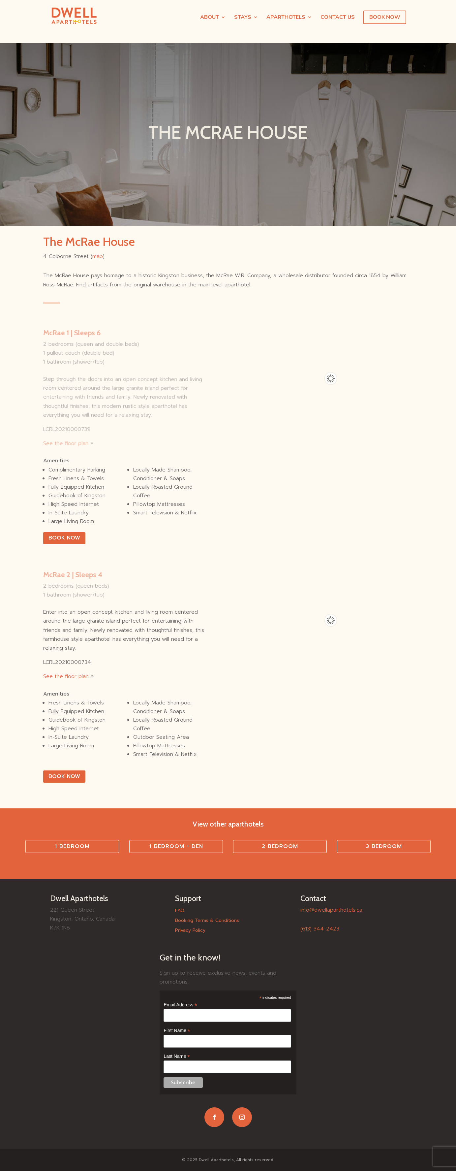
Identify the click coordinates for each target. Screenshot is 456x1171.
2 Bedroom (280, 846)
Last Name (177, 1056)
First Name (177, 1030)
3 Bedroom (384, 846)
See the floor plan (65, 443)
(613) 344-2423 (319, 929)
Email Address (180, 1005)
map (97, 256)
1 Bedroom (72, 846)
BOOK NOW (384, 17)
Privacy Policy (190, 931)
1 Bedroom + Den (176, 846)
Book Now (64, 538)
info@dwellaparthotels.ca (331, 910)
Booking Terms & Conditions (207, 921)
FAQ (179, 911)
